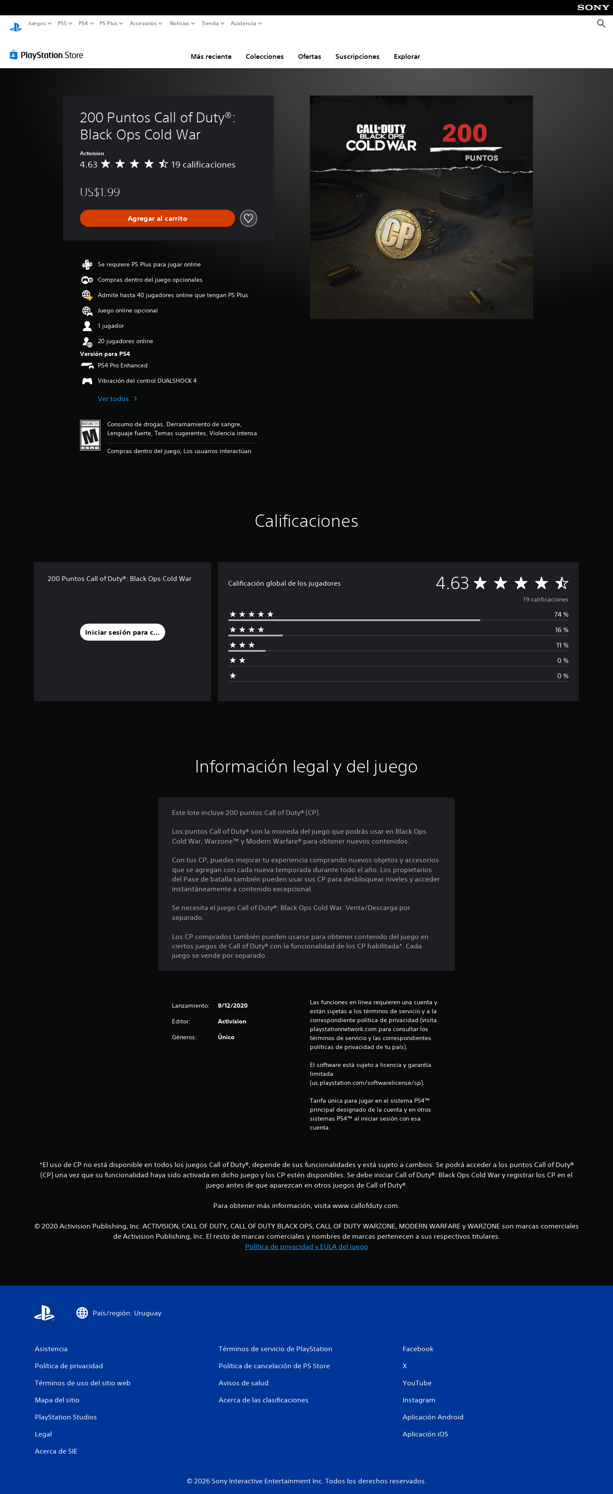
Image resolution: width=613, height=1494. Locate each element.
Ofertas (309, 48)
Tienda (209, 23)
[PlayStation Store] (49, 46)
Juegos (37, 23)
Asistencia (243, 23)
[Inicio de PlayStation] (16, 23)
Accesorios (142, 23)
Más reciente (211, 48)
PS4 (83, 23)
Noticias (179, 23)
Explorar (407, 48)
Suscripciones (357, 48)
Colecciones (265, 48)
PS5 (62, 23)
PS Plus (108, 23)
